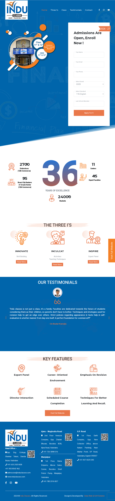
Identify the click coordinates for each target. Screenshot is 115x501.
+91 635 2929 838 (15, 465)
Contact (88, 10)
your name (79, 52)
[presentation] (6, 317)
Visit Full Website (57, 413)
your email (79, 62)
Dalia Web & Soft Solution (94, 496)
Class (64, 10)
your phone (79, 72)
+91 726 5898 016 (50, 452)
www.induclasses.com (16, 477)
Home (44, 10)
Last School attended (82, 101)
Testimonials (76, 10)
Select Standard (81, 91)
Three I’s (54, 10)
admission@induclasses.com (19, 473)
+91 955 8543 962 (12, 469)
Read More (21, 262)
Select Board (80, 81)
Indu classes (25, 496)
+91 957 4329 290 (86, 460)
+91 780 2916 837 (50, 481)
